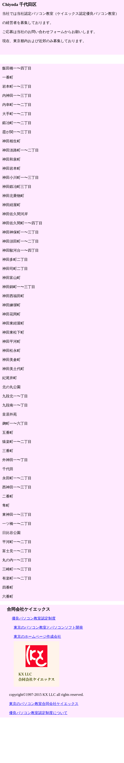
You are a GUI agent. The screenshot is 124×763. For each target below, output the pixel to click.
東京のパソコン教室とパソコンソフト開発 (48, 627)
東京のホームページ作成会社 (37, 636)
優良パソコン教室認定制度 (34, 618)
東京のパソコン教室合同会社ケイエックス (43, 704)
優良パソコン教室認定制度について (38, 713)
